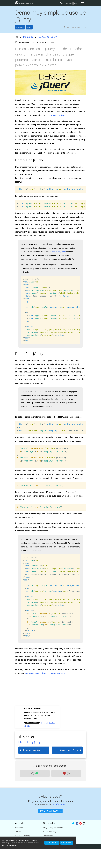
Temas (18, 831)
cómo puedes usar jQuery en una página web (44, 673)
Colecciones (48, 835)
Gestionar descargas (23, 835)
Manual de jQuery (47, 37)
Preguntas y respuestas (53, 827)
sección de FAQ (59, 804)
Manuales (28, 37)
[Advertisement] (50, 691)
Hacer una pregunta (51, 831)
